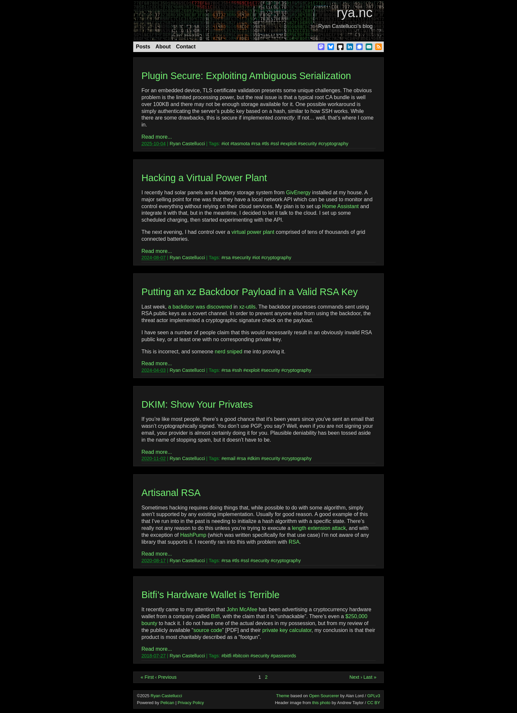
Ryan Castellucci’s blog (345, 26)
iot (226, 143)
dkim (255, 458)
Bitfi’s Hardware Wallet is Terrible (210, 595)
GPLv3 (373, 695)
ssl (276, 143)
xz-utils (247, 307)
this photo (321, 702)
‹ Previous (166, 677)
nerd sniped (228, 351)
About (163, 46)
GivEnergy (298, 192)
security (309, 143)
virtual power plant (252, 232)
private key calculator (286, 630)
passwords (284, 655)
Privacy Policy (191, 702)
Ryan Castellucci (187, 143)
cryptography (334, 143)
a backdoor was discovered (200, 307)
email (229, 458)
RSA (294, 542)
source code (207, 630)
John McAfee (242, 609)
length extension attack (319, 528)
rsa (257, 143)
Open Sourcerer (324, 695)
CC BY (373, 702)
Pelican (167, 702)
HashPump (193, 535)
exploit (290, 143)
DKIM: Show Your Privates (197, 404)
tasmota (241, 143)
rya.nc (355, 12)
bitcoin (242, 655)
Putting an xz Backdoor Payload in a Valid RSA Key (249, 292)
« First (147, 677)
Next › (356, 677)
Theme (282, 695)
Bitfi (215, 616)
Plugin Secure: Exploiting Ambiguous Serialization (246, 75)
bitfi (227, 655)
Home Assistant (340, 206)
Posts (143, 46)
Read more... (156, 137)
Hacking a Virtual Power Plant (204, 178)
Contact (186, 46)
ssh (238, 370)
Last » (369, 677)
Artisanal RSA (170, 492)
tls (266, 143)
